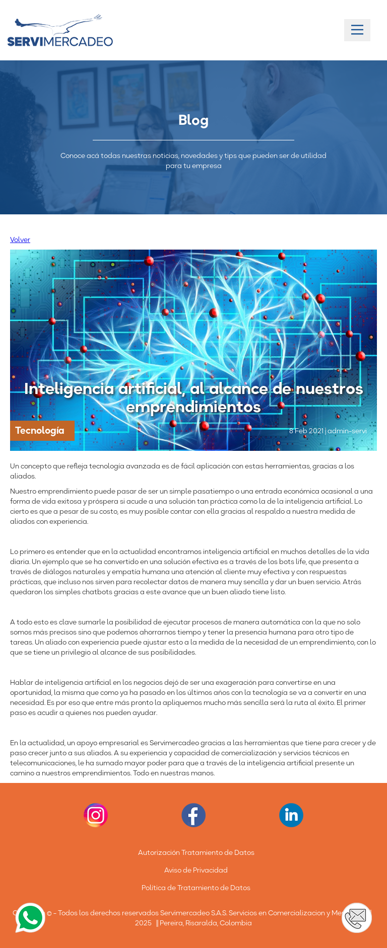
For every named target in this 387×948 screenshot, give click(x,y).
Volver (20, 239)
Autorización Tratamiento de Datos (196, 852)
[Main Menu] (357, 30)
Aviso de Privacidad (196, 870)
